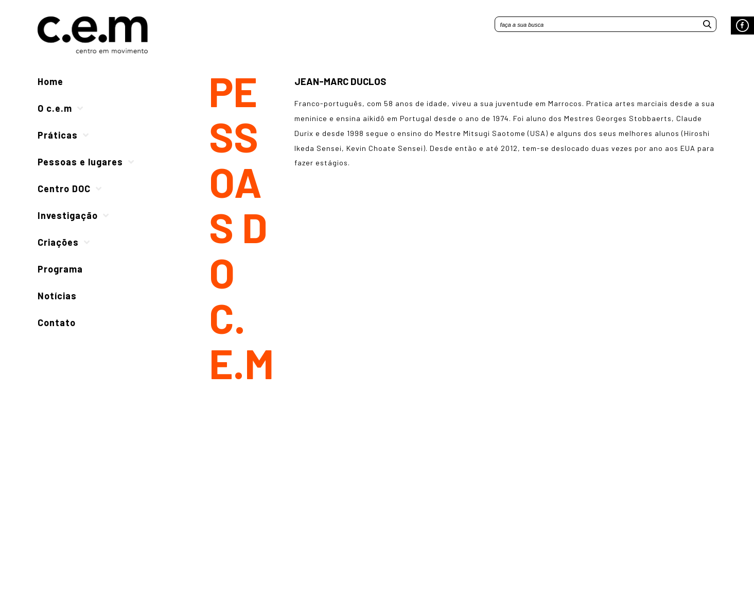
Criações (58, 242)
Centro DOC (64, 188)
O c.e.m (55, 108)
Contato (57, 322)
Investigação (68, 215)
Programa (60, 269)
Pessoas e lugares (80, 161)
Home (50, 81)
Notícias (57, 295)
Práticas (58, 135)
